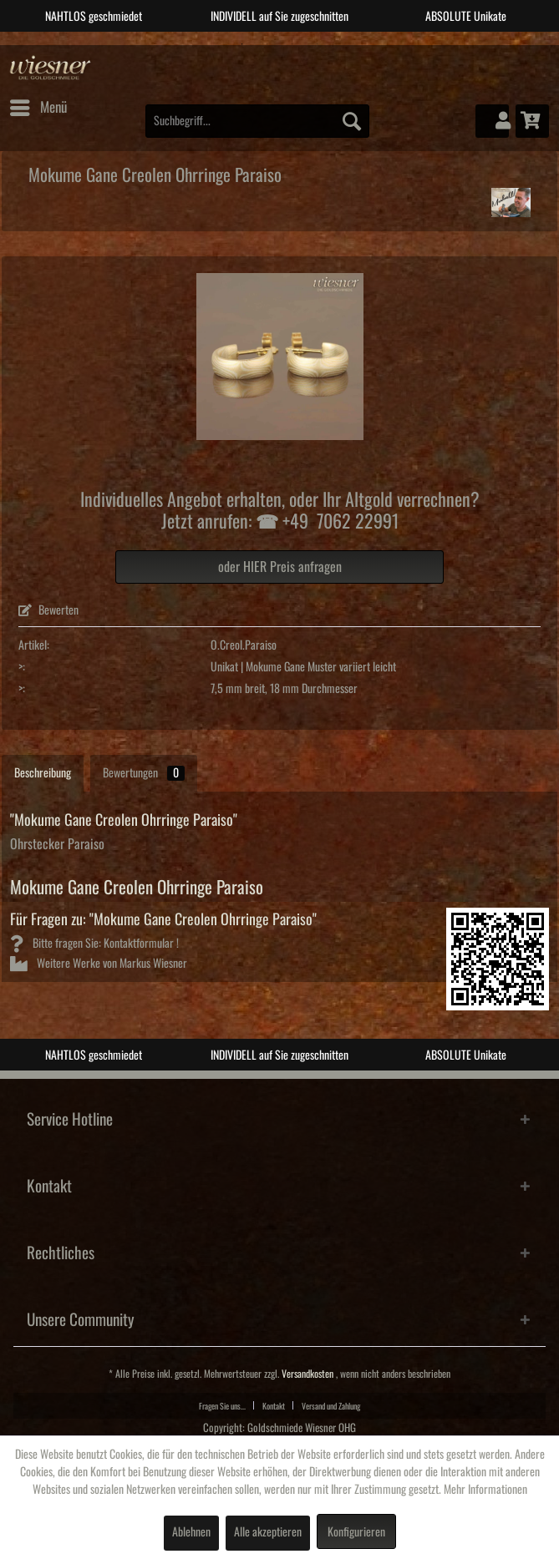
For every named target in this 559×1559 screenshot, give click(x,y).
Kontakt (273, 1406)
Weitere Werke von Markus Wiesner (98, 963)
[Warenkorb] (532, 121)
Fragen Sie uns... (222, 1406)
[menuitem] (37, 107)
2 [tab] (267, 44)
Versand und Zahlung (331, 1406)
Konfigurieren (356, 1532)
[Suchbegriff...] (257, 121)
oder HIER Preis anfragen (280, 567)
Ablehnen (191, 1532)
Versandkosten (307, 1374)
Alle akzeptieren (268, 1532)
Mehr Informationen (485, 1490)
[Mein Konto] (492, 121)
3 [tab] (292, 44)
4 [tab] (317, 44)
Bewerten (48, 610)
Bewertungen (144, 773)
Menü (38, 104)
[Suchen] (351, 121)
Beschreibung (42, 773)
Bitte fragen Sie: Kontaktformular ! (94, 943)
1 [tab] (242, 44)
